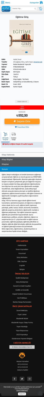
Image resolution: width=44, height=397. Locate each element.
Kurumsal (22, 253)
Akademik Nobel (22, 318)
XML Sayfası (22, 261)
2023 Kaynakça (22, 335)
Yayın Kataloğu (22, 326)
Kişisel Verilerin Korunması (22, 294)
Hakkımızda (22, 245)
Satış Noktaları (22, 257)
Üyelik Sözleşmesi (22, 278)
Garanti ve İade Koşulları (22, 286)
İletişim (22, 269)
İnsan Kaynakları (22, 249)
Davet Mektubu (22, 310)
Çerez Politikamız (22, 390)
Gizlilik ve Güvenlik (22, 290)
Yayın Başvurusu (22, 331)
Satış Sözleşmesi (22, 282)
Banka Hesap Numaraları (22, 302)
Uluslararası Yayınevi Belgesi (22, 339)
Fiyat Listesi (22, 314)
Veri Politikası (22, 298)
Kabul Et (22, 394)
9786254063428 (18, 67)
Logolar (22, 265)
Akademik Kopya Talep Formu (22, 322)
